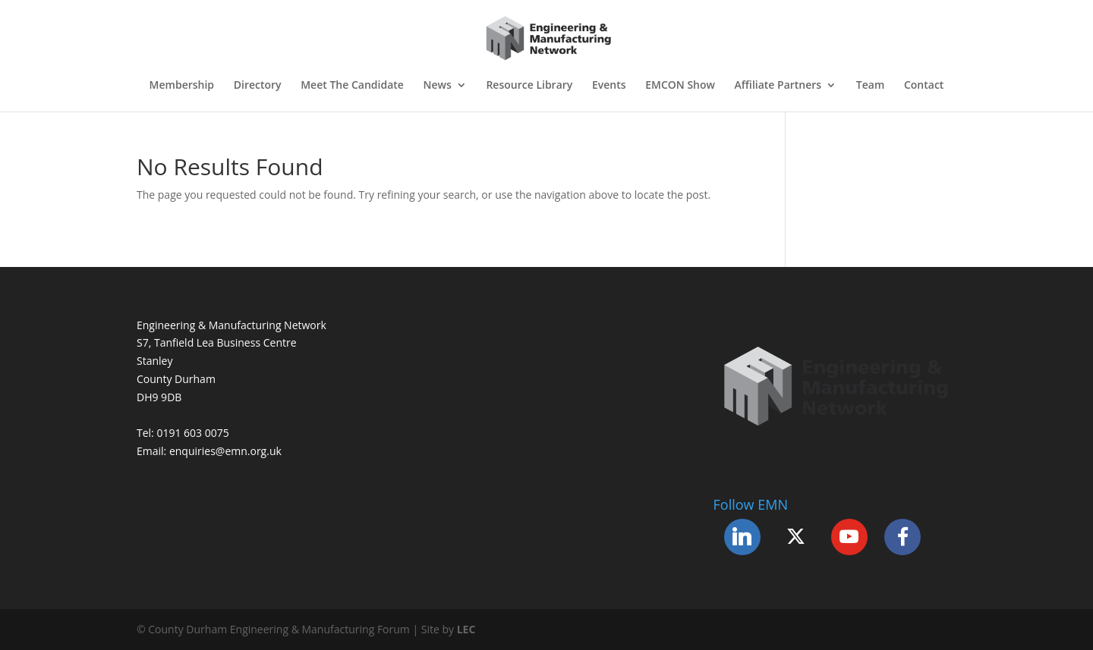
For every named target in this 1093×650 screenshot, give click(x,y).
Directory (258, 86)
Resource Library (529, 86)
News (438, 86)
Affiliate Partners (778, 86)
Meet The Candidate (352, 86)
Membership (182, 86)
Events (609, 86)
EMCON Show (680, 86)
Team (870, 86)
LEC (466, 629)
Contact (923, 86)
